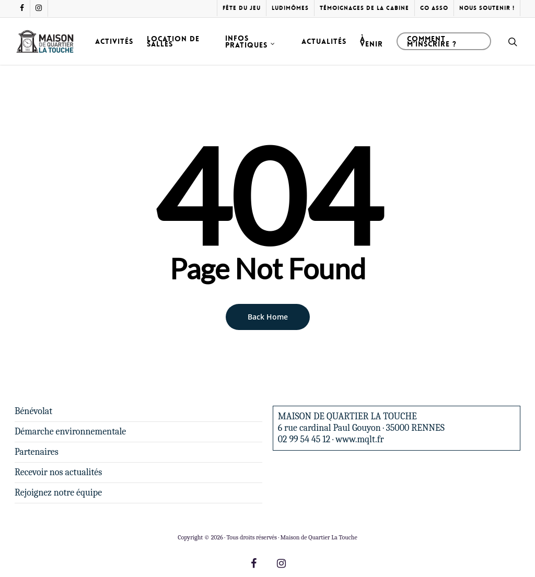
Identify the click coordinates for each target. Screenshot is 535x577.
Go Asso (434, 8)
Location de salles (173, 41)
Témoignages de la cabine (364, 8)
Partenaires (37, 451)
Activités (114, 41)
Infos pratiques (250, 42)
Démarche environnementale (70, 431)
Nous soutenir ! (487, 8)
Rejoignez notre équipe (58, 492)
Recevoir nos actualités (58, 472)
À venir (371, 41)
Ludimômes (290, 8)
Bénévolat (33, 411)
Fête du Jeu (242, 8)
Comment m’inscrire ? (432, 41)
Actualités (323, 41)
